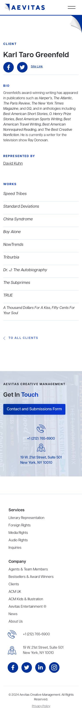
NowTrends (13, 244)
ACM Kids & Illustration (26, 599)
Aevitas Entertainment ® (27, 606)
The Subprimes (16, 282)
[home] (24, 7)
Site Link (37, 67)
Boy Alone (12, 232)
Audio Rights (18, 540)
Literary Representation (26, 518)
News (13, 614)
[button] (72, 7)
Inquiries (15, 547)
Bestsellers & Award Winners (31, 577)
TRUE (8, 295)
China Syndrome (18, 219)
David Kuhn (13, 163)
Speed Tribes (15, 193)
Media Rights (18, 533)
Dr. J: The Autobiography (25, 270)
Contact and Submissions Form (34, 409)
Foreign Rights (20, 525)
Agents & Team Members (28, 569)
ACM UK (15, 591)
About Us (16, 621)
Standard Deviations (21, 206)
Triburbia (11, 257)
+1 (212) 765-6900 (41, 438)
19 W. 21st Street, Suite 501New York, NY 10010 (43, 650)
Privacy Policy (41, 706)
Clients (14, 584)
